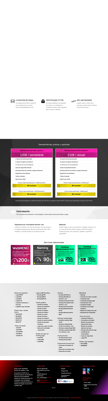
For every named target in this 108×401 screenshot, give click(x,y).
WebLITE (18, 322)
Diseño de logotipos (21, 293)
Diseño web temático (86, 342)
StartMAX (19, 333)
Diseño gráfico (41, 302)
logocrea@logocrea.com (44, 382)
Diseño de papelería (44, 306)
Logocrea (41, 397)
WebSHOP (19, 318)
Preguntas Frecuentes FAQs (90, 385)
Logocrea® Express (87, 318)
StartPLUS (19, 335)
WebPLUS (19, 320)
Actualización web (85, 302)
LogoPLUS (19, 301)
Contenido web (85, 299)
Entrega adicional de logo (89, 330)
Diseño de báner (42, 316)
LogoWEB (40, 341)
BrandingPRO (41, 295)
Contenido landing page (87, 301)
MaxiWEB (18, 316)
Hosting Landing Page (65, 318)
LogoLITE (84, 338)
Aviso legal (87, 382)
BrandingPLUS (41, 299)
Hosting (60, 293)
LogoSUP (40, 337)
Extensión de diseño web (66, 349)
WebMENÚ (84, 345)
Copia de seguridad (87, 336)
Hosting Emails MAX (65, 339)
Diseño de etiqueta (43, 318)
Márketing (82, 293)
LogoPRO (18, 297)
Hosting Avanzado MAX (66, 306)
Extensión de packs (65, 351)
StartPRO (19, 329)
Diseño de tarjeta (43, 304)
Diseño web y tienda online (21, 311)
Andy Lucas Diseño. (75, 397)
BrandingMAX (41, 297)
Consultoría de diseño (87, 320)
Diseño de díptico (43, 310)
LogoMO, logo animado (23, 306)
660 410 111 (43, 380)
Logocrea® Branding (43, 293)
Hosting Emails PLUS (65, 337)
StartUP (18, 327)
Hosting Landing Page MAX (67, 328)
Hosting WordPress (65, 295)
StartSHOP (19, 331)
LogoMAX (19, 299)
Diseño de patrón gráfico (45, 320)
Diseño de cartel (42, 314)
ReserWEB (84, 343)
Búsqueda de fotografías (87, 312)
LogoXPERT (19, 295)
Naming (82, 295)
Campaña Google (85, 304)
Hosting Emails (63, 336)
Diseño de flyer (42, 308)
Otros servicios (85, 316)
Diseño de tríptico (43, 312)
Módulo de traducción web (88, 310)
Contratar (32, 185)
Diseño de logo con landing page (42, 334)
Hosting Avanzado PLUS (66, 301)
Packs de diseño (20, 326)
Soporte (86, 388)
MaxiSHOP (19, 314)
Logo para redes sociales (45, 326)
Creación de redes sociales (88, 297)
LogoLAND (40, 339)
